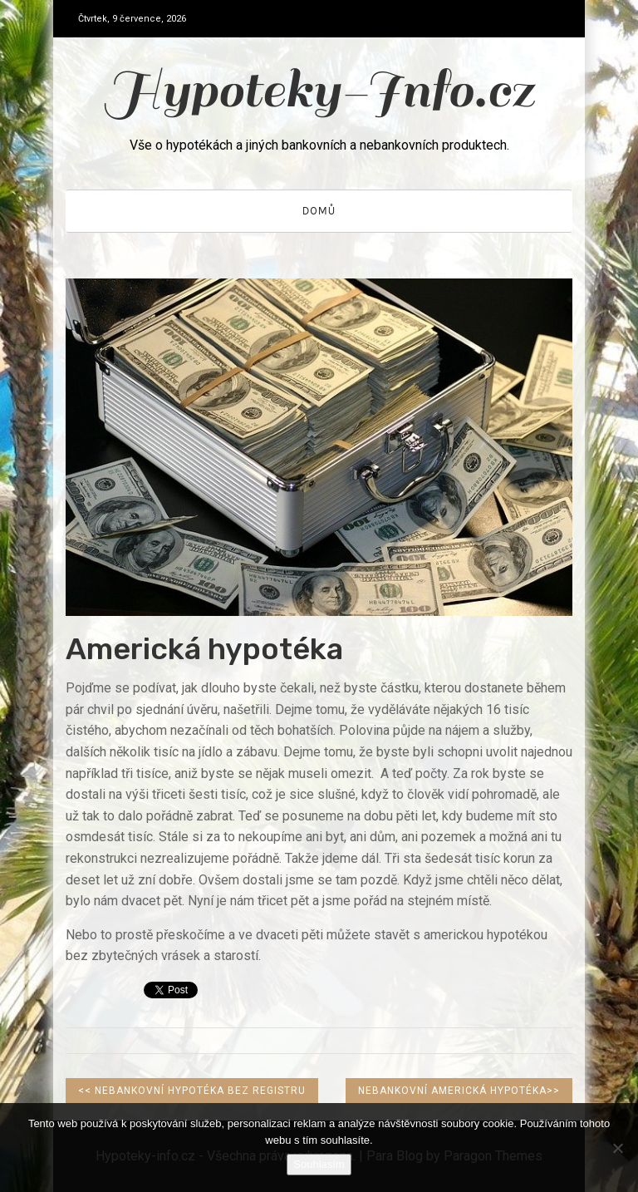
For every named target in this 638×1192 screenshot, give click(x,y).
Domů (319, 210)
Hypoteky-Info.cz (319, 90)
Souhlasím (318, 1164)
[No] (617, 1148)
